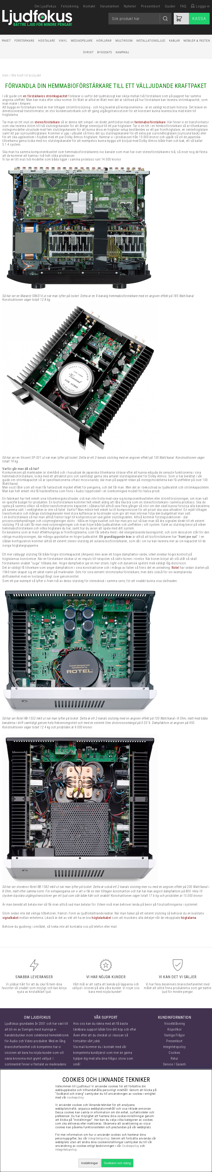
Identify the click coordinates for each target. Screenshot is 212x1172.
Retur (174, 1058)
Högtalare (46, 40)
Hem (5, 75)
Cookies (174, 1053)
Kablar (174, 40)
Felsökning (70, 6)
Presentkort (150, 6)
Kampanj (122, 52)
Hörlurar (104, 40)
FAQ (183, 6)
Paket (6, 40)
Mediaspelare (82, 40)
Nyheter (130, 6)
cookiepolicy (75, 1097)
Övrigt (88, 52)
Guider (170, 6)
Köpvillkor (174, 1029)
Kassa (199, 18)
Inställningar (89, 1163)
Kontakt (89, 6)
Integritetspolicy (174, 1047)
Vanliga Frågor (174, 1035)
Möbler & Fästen (197, 40)
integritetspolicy (99, 1138)
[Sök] (139, 18)
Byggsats (104, 52)
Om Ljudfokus (45, 6)
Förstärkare (24, 40)
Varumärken (109, 6)
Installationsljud (150, 40)
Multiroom (124, 40)
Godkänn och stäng (117, 1163)
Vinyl (63, 40)
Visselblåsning (174, 1023)
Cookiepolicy (130, 1146)
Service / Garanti (174, 1064)
